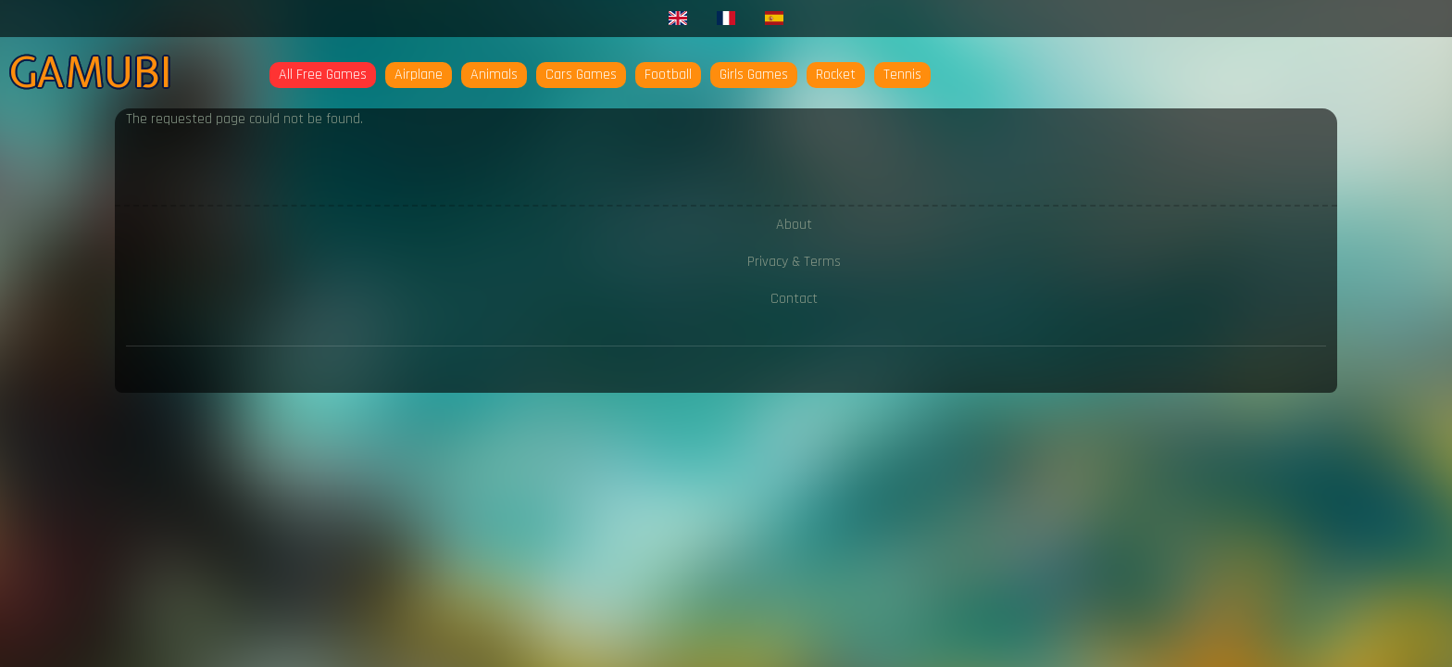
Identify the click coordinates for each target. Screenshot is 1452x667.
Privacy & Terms (794, 261)
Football (668, 74)
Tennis (902, 74)
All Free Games (323, 74)
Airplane (418, 74)
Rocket (836, 74)
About (794, 224)
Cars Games (581, 74)
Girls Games (754, 74)
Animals (494, 74)
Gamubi (90, 72)
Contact (794, 298)
